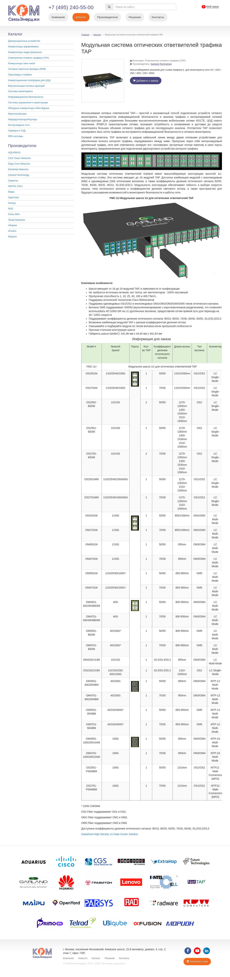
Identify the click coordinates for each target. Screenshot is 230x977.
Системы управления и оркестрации (28, 102)
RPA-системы (15, 136)
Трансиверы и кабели (20, 74)
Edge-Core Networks (19, 163)
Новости (82, 958)
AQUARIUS (14, 152)
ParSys (12, 203)
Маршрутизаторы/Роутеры (22, 119)
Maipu (11, 192)
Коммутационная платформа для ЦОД (29, 80)
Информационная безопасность (25, 97)
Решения (135, 17)
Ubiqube (12, 225)
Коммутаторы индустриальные (25, 52)
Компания (58, 17)
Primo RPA (14, 214)
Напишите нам (197, 961)
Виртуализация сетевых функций (26, 86)
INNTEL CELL (15, 186)
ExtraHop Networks (18, 169)
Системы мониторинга (20, 91)
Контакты (158, 17)
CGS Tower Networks (19, 158)
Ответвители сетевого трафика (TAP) (28, 58)
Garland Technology (18, 175)
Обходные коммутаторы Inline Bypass (28, 108)
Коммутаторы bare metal (21, 63)
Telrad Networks (16, 220)
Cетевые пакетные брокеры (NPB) (27, 69)
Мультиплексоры (17, 114)
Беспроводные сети (19, 125)
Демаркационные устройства (24, 41)
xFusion (12, 231)
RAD (10, 208)
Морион (12, 236)
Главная (85, 35)
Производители (107, 17)
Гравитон (13, 180)
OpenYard (13, 197)
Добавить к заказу (145, 80)
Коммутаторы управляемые (23, 46)
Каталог (81, 17)
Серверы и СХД (16, 130)
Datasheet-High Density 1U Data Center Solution (109, 834)
